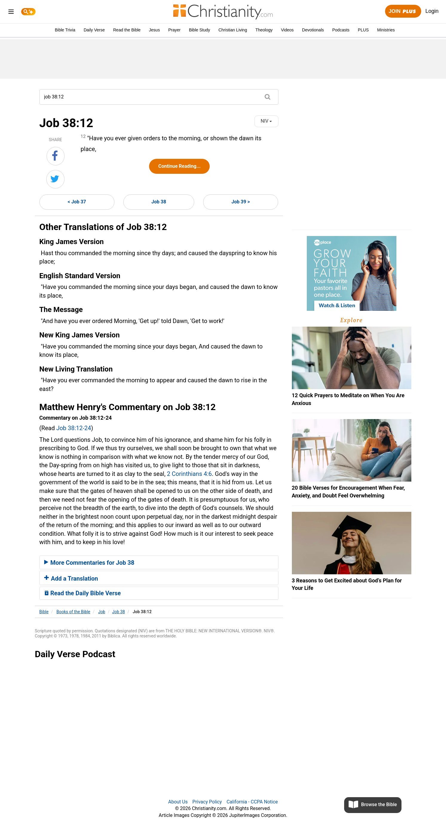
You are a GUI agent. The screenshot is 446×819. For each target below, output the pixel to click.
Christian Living (232, 30)
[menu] (11, 13)
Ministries (386, 30)
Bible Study (199, 30)
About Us (178, 802)
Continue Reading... (179, 166)
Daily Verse (94, 30)
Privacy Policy (207, 802)
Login (432, 11)
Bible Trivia (65, 30)
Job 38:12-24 (73, 428)
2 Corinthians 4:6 (189, 473)
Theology (264, 30)
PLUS (363, 30)
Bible (44, 611)
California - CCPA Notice (252, 802)
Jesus (154, 30)
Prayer (174, 30)
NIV (266, 121)
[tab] (159, 562)
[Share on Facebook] (56, 156)
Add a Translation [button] (71, 578)
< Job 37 (77, 202)
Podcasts (341, 30)
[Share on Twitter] (55, 179)
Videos (287, 30)
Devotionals (313, 30)
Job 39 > (241, 202)
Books (73, 611)
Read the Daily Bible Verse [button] (82, 593)
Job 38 (158, 202)
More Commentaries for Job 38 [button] (89, 562)
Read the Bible (127, 30)
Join (403, 11)
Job (101, 611)
